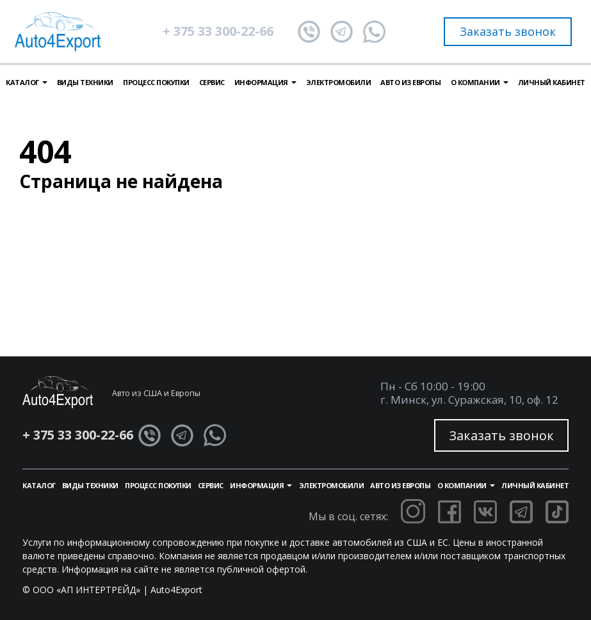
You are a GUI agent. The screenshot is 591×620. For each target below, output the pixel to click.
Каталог (39, 485)
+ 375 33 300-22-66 (218, 31)
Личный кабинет (551, 82)
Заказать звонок (508, 31)
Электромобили (338, 82)
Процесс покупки (156, 82)
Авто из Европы (410, 82)
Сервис (212, 82)
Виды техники (85, 82)
